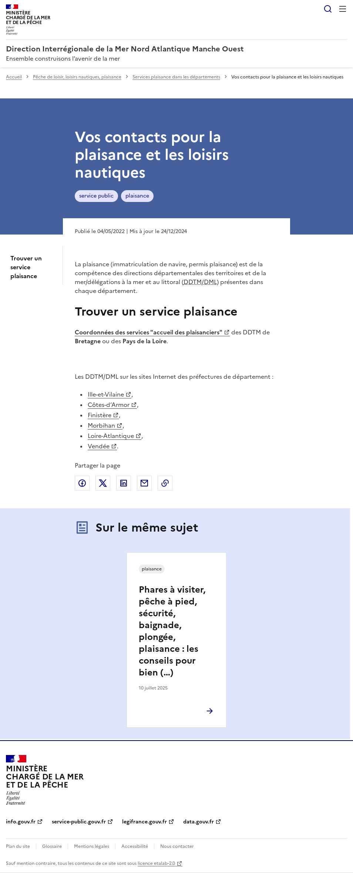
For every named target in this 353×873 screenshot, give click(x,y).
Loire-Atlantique (111, 435)
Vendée (99, 446)
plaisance (137, 196)
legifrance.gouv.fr (144, 822)
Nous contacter (177, 846)
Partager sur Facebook (82, 483)
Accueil (14, 77)
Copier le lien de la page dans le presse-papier (165, 483)
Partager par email (144, 483)
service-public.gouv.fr (79, 822)
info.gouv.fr (21, 822)
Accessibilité (134, 846)
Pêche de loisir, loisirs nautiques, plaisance (77, 77)
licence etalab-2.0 (156, 863)
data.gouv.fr (198, 822)
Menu (342, 8)
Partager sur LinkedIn (123, 483)
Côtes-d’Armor (109, 404)
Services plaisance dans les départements (176, 77)
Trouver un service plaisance (26, 267)
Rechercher (327, 8)
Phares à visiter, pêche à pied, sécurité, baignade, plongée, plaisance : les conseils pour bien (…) (172, 631)
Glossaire (52, 846)
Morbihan (101, 425)
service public (96, 196)
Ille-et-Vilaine (106, 394)
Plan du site (18, 846)
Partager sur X (102, 483)
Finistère (99, 415)
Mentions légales (91, 846)
